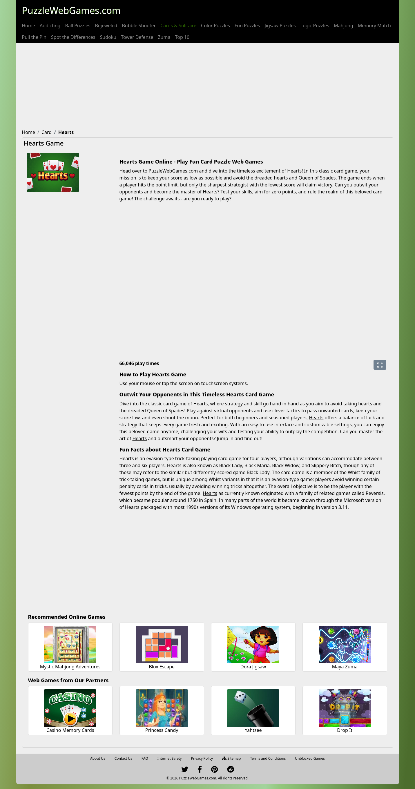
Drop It (344, 730)
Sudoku (108, 37)
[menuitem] (29, 25)
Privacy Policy (202, 758)
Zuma (164, 37)
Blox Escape (162, 666)
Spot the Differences (73, 37)
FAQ (145, 758)
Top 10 (182, 37)
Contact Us (123, 758)
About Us (97, 758)
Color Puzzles (215, 25)
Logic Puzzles (314, 25)
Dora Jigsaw (253, 666)
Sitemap (231, 758)
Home (28, 25)
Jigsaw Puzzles (280, 25)
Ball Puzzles (77, 25)
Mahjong (343, 25)
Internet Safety (169, 758)
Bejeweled (106, 25)
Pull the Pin (34, 37)
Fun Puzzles (247, 25)
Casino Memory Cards (70, 730)
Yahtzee (253, 730)
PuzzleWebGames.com (71, 10)
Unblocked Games (310, 758)
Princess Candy (161, 730)
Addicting (50, 25)
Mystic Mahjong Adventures (70, 666)
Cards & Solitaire (178, 25)
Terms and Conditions (268, 758)
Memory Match (374, 25)
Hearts (316, 417)
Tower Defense (137, 37)
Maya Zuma (345, 666)
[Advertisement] (208, 86)
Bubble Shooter (139, 25)
